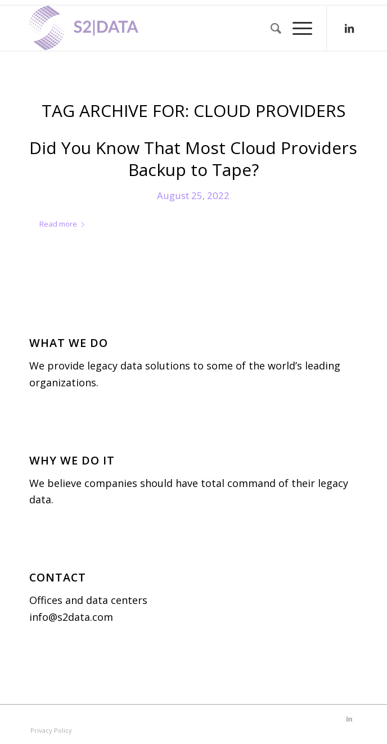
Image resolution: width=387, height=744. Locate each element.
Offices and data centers (88, 600)
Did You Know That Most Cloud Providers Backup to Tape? (193, 158)
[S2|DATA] (160, 28)
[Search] (270, 28)
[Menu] (296, 28)
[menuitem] (270, 28)
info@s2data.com (71, 617)
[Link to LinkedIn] (349, 28)
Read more (64, 224)
